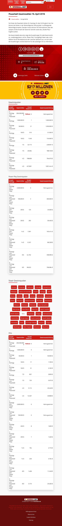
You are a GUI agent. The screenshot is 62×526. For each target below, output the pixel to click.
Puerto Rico (14, 318)
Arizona (14, 287)
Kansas (32, 296)
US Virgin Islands (31, 322)
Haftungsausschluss (31, 511)
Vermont (41, 322)
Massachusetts (29, 300)
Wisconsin (37, 327)
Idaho (49, 292)
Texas (21, 322)
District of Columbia (25, 292)
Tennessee (14, 322)
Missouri (16, 305)
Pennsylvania (47, 314)
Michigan (39, 300)
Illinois (13, 296)
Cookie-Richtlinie (31, 517)
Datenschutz (31, 514)
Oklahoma (31, 314)
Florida (36, 292)
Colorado (38, 287)
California (30, 287)
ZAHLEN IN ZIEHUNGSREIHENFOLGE (31, 55)
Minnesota (48, 300)
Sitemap (31, 520)
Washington (17, 327)
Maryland (20, 300)
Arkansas (21, 287)
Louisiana (48, 296)
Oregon (38, 314)
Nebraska (33, 305)
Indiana (19, 296)
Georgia (42, 292)
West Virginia (27, 327)
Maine (12, 300)
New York (35, 309)
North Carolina (44, 309)
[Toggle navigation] (50, 7)
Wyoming (45, 327)
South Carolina (35, 318)
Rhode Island (24, 318)
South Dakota (47, 318)
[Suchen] (35, 2)
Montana (24, 305)
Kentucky (40, 296)
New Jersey (16, 309)
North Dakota (15, 314)
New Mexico (25, 309)
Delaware (14, 292)
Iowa (26, 296)
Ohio (23, 314)
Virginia (48, 322)
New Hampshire (43, 305)
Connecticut (46, 287)
